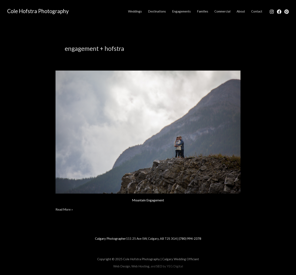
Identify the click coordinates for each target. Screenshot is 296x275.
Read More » (64, 209)
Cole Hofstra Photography (38, 11)
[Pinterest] (286, 11)
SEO (159, 266)
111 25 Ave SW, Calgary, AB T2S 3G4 (151, 238)
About (241, 11)
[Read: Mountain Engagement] (148, 131)
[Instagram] (271, 11)
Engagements (181, 11)
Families (202, 11)
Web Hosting (140, 266)
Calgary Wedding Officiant (180, 259)
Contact (256, 11)
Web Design (121, 266)
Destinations (157, 11)
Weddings (135, 11)
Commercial (222, 11)
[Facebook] (279, 11)
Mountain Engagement (148, 200)
